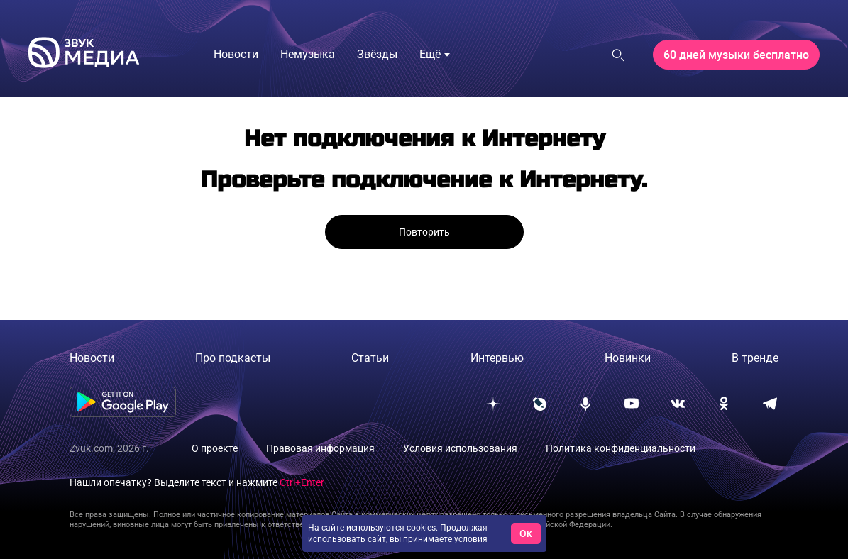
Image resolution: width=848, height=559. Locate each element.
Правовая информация (320, 448)
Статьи (370, 358)
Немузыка (307, 54)
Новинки (628, 358)
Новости (236, 54)
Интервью (497, 358)
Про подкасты (232, 358)
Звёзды (377, 54)
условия (471, 539)
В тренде (755, 358)
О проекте (215, 448)
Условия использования (460, 448)
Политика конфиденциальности (620, 448)
